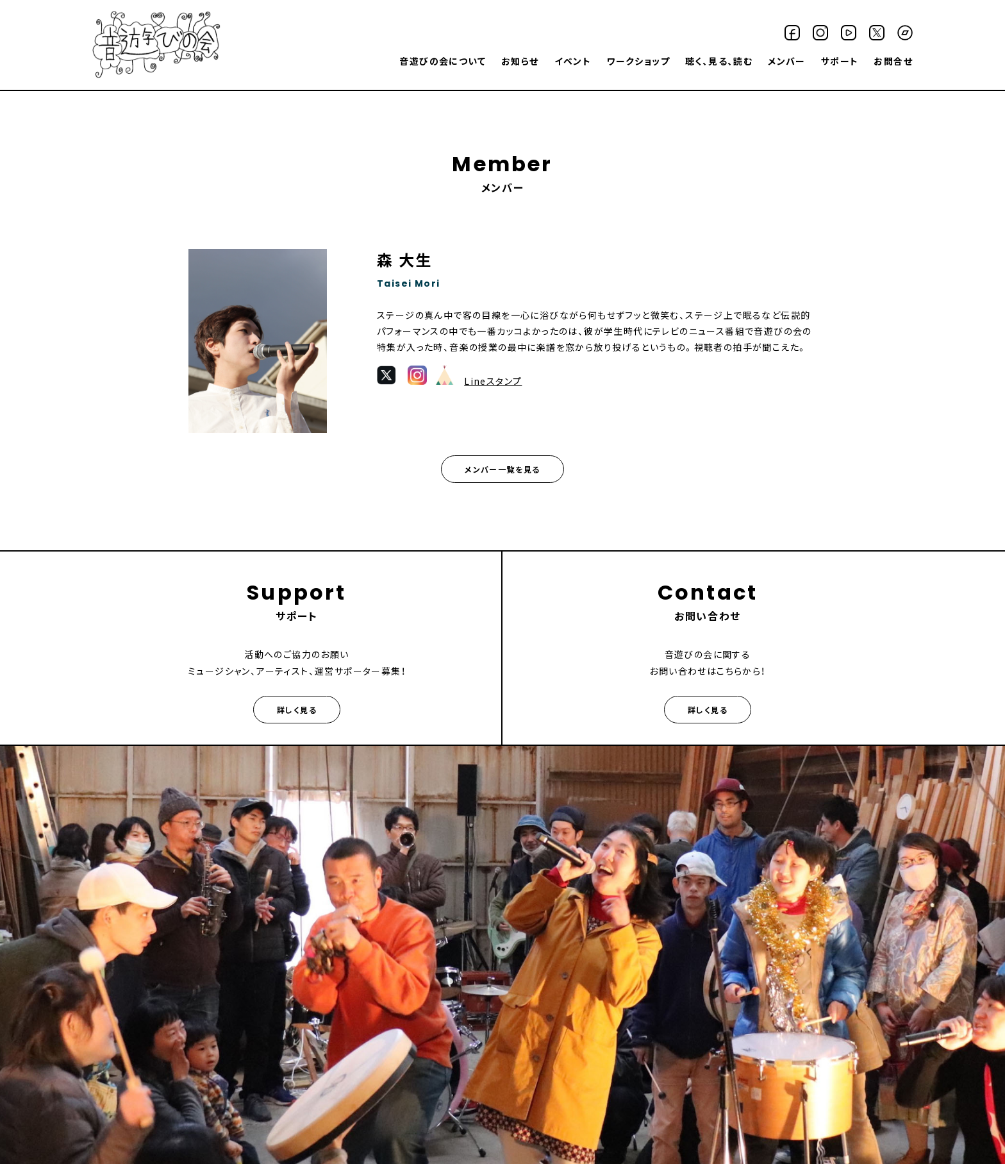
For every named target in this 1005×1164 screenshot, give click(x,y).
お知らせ (520, 61)
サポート (840, 61)
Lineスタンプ (493, 381)
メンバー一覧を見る (502, 469)
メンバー (787, 61)
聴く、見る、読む (718, 61)
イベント (573, 61)
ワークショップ (638, 61)
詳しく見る (297, 709)
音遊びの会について (442, 61)
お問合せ (893, 61)
